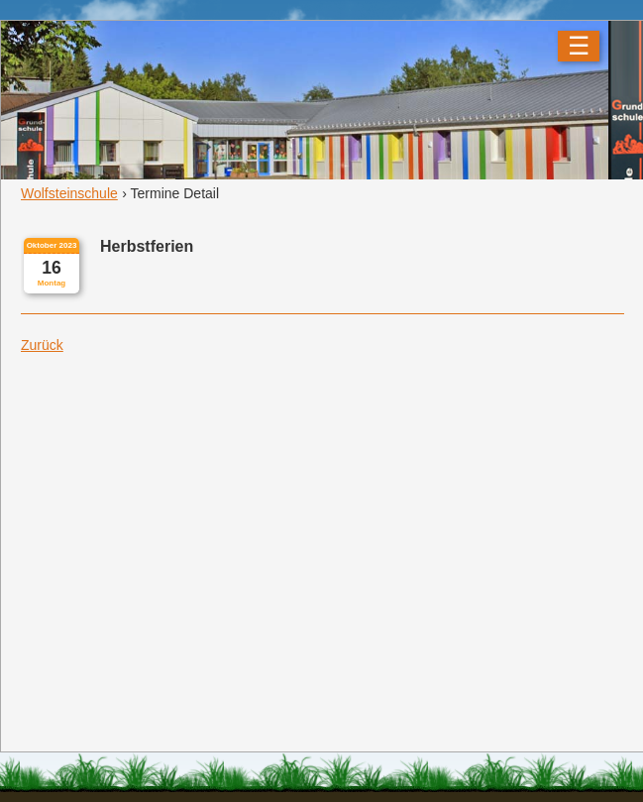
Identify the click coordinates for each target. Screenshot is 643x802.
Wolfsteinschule (69, 193)
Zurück (42, 345)
